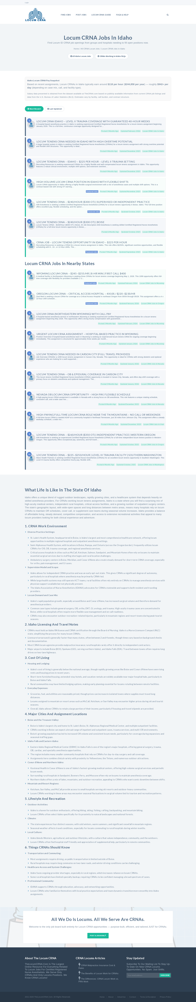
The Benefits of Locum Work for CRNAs (99, 973)
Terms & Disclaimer (148, 997)
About (111, 997)
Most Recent (34, 109)
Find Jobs (66, 15)
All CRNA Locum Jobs (90, 49)
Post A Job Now (98, 935)
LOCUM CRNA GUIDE (101, 15)
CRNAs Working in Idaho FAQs (112, 56)
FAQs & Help (122, 15)
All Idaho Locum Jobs (80, 56)
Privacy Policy (165, 997)
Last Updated (54, 109)
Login (27, 2)
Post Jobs (81, 15)
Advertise (121, 997)
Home (76, 49)
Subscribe (165, 975)
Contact (132, 997)
